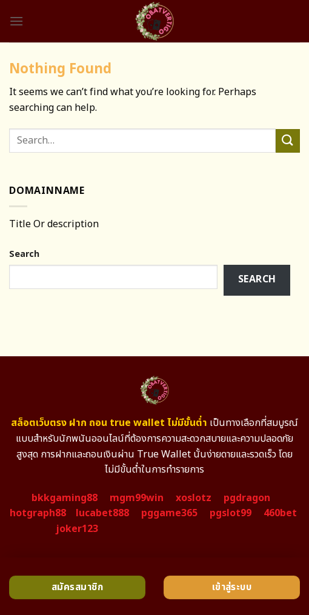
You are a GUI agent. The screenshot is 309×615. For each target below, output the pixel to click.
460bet (280, 513)
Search (24, 254)
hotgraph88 (38, 513)
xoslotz (193, 498)
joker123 (77, 529)
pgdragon (247, 498)
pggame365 (169, 513)
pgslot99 (230, 513)
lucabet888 (102, 513)
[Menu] (16, 21)
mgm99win (137, 498)
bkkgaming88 (65, 498)
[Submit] (288, 141)
